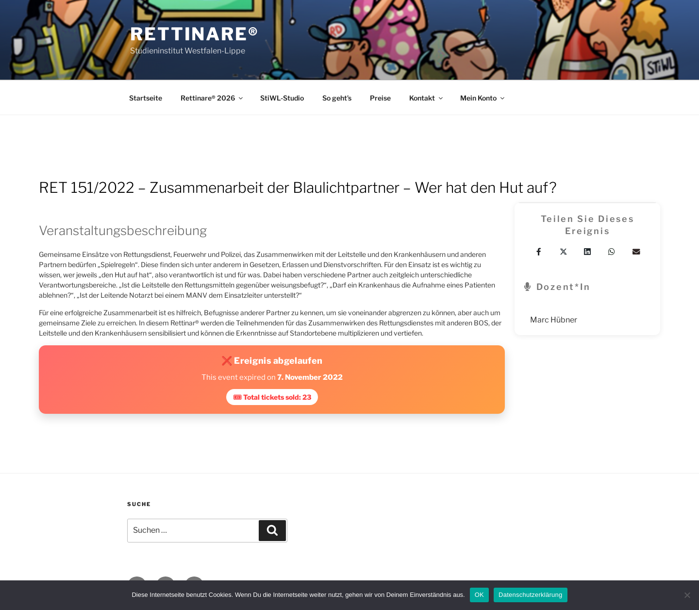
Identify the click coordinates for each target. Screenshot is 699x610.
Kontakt (426, 98)
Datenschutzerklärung (530, 594)
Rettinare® (194, 34)
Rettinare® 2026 (212, 98)
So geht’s (336, 98)
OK (479, 594)
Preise (380, 98)
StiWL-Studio (282, 98)
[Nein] (687, 595)
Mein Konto (483, 98)
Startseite (145, 98)
